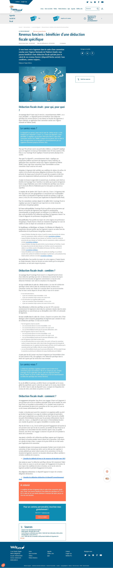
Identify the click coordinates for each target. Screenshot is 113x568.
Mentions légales (27, 565)
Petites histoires (62, 8)
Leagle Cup (24, 1)
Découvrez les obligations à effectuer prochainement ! (93, 18)
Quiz (69, 8)
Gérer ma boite (27, 27)
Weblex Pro (69, 555)
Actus (42, 8)
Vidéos (55, 8)
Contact (17, 1)
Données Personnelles (51, 565)
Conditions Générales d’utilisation (39, 565)
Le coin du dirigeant (36, 27)
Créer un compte (42, 517)
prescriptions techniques (54, 236)
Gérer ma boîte (48, 8)
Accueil (20, 27)
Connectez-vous (45, 512)
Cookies (58, 565)
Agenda (73, 8)
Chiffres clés (79, 8)
